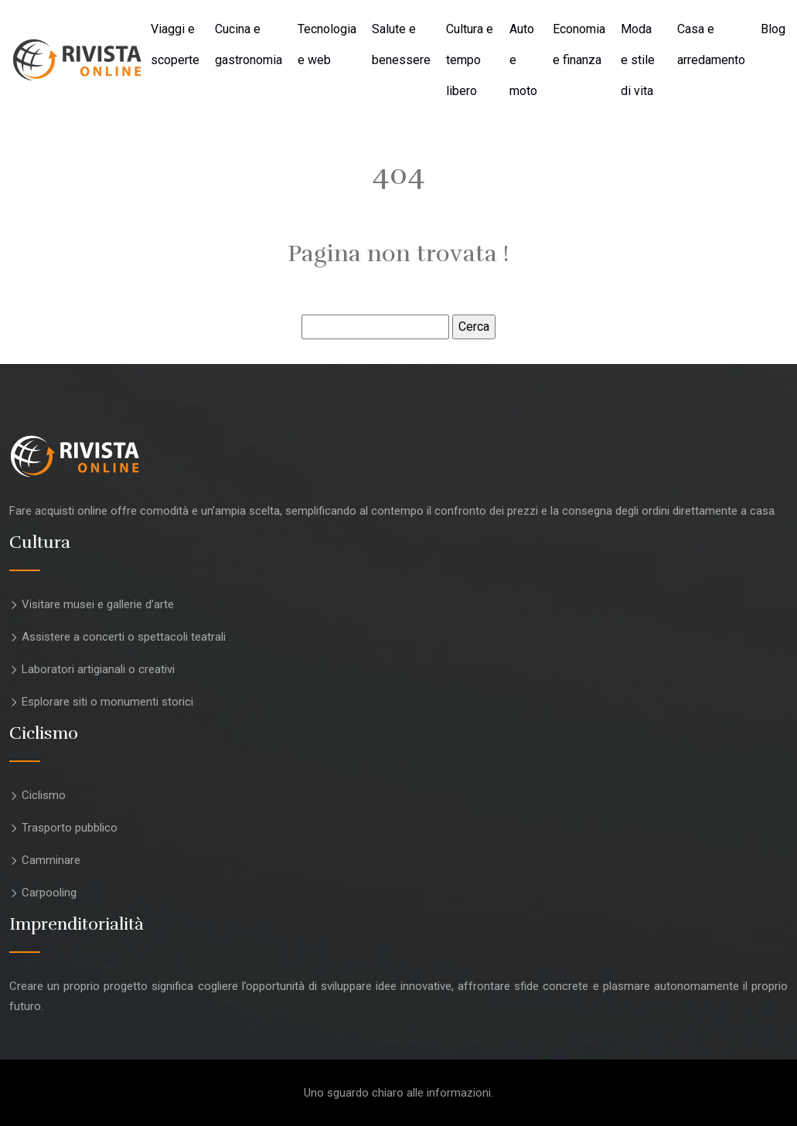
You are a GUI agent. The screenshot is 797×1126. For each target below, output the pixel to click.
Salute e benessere (401, 44)
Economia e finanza (579, 44)
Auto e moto (523, 60)
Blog (773, 29)
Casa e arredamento (711, 44)
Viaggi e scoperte (175, 44)
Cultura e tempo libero (469, 60)
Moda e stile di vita (638, 60)
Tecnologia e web (327, 44)
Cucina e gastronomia (248, 44)
